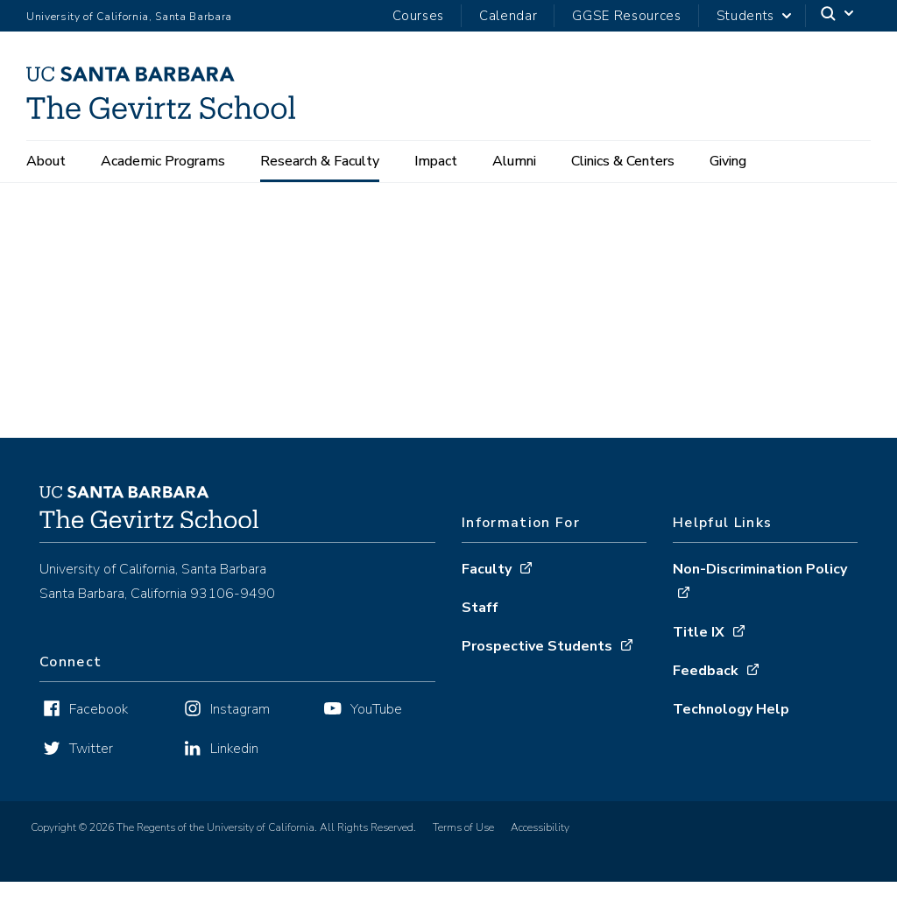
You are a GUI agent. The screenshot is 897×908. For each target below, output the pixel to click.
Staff (480, 633)
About (46, 161)
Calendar (508, 16)
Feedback (705, 696)
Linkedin (234, 775)
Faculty (487, 594)
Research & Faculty (319, 161)
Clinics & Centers (623, 161)
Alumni (514, 161)
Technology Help (731, 734)
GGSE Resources (626, 16)
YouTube (376, 735)
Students (745, 16)
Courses (418, 16)
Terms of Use (463, 854)
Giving (728, 161)
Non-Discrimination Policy (760, 594)
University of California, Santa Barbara (129, 17)
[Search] (838, 16)
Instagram (240, 735)
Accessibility (540, 854)
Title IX (698, 657)
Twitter (91, 775)
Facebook (98, 735)
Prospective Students (537, 671)
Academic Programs (163, 161)
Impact (435, 161)
